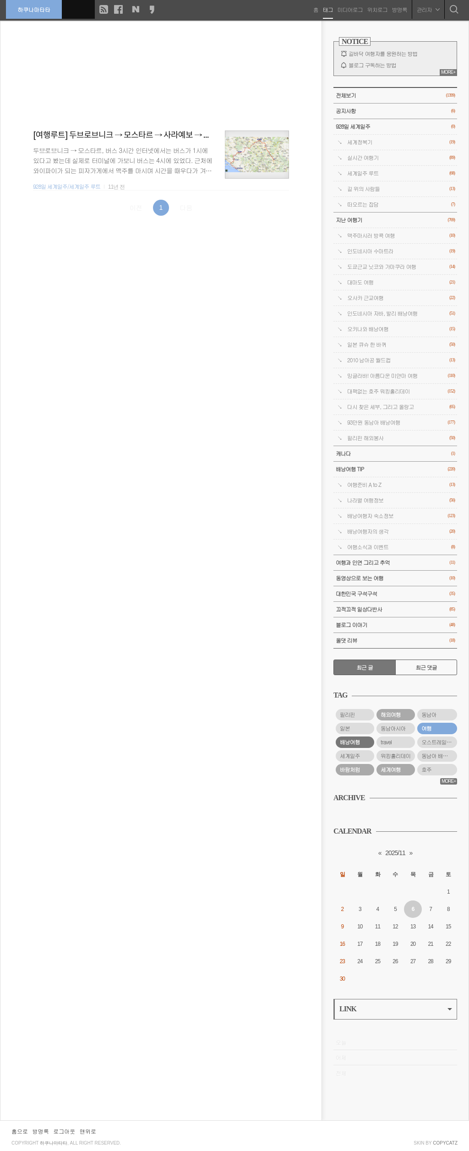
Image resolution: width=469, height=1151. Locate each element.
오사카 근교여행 (401, 297)
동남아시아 (393, 728)
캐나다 (395, 453)
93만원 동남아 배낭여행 (401, 422)
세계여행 (391, 769)
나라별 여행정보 (401, 500)
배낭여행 (350, 742)
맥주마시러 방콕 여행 (401, 235)
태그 (327, 9)
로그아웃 (64, 1131)
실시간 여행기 (401, 157)
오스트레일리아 (438, 742)
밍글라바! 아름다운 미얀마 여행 (401, 375)
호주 (426, 769)
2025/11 (395, 852)
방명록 (398, 9)
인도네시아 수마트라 (401, 251)
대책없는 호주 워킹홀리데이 (401, 391)
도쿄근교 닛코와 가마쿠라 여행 (401, 266)
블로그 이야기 (395, 625)
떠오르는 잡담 (401, 204)
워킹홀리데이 (395, 755)
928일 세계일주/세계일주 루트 (66, 186)
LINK (395, 1009)
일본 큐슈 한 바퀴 (401, 344)
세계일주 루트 (401, 173)
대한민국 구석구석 (395, 593)
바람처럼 (350, 769)
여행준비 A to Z (401, 484)
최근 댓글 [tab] (426, 667)
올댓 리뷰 (395, 640)
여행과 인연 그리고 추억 (395, 562)
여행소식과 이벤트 (401, 547)
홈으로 (19, 1131)
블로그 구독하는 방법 (372, 65)
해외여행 (391, 714)
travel (386, 742)
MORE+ (448, 72)
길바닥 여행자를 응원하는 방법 (383, 53)
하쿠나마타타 (34, 9)
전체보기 (395, 95)
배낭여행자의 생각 (401, 531)
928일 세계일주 (395, 126)
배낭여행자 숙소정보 (401, 516)
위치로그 (376, 9)
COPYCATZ (445, 1143)
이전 (136, 207)
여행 (426, 728)
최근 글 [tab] (364, 667)
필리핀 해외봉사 (401, 438)
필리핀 (347, 714)
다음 (186, 207)
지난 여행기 (395, 220)
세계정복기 (401, 142)
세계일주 (350, 755)
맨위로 (88, 1131)
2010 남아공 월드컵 (401, 360)
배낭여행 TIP (395, 469)
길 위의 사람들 (401, 188)
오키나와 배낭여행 (401, 329)
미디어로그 (349, 9)
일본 (345, 728)
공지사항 (395, 111)
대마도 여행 (401, 282)
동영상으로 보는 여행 (395, 578)
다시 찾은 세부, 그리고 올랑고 (401, 407)
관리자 (427, 9)
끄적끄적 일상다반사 (395, 609)
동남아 (428, 714)
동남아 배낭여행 (439, 755)
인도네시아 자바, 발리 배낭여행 (401, 313)
